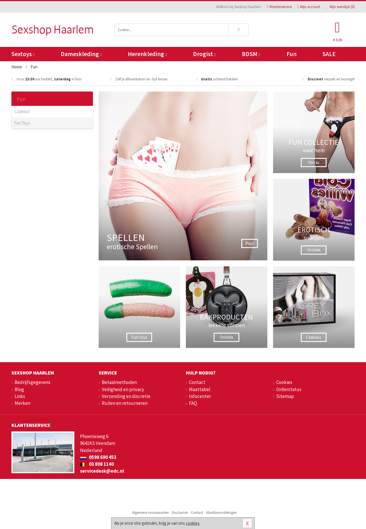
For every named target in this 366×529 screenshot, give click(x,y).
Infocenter (200, 396)
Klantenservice (279, 6)
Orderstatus (288, 389)
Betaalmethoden (119, 382)
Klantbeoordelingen (221, 512)
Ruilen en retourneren (125, 403)
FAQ (193, 403)
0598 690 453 (98, 457)
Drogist (204, 54)
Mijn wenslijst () (340, 6)
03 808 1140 (97, 464)
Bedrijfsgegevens (32, 382)
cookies (193, 523)
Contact (197, 382)
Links (20, 396)
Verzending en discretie (126, 396)
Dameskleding (81, 54)
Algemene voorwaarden (150, 512)
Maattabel (199, 389)
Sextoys (22, 54)
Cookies (284, 382)
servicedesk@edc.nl (102, 471)
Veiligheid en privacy (123, 389)
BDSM (251, 54)
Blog (19, 389)
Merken (22, 403)
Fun (292, 54)
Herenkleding (147, 54)
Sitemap (285, 396)
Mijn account (308, 6)
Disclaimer (180, 512)
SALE (329, 54)
